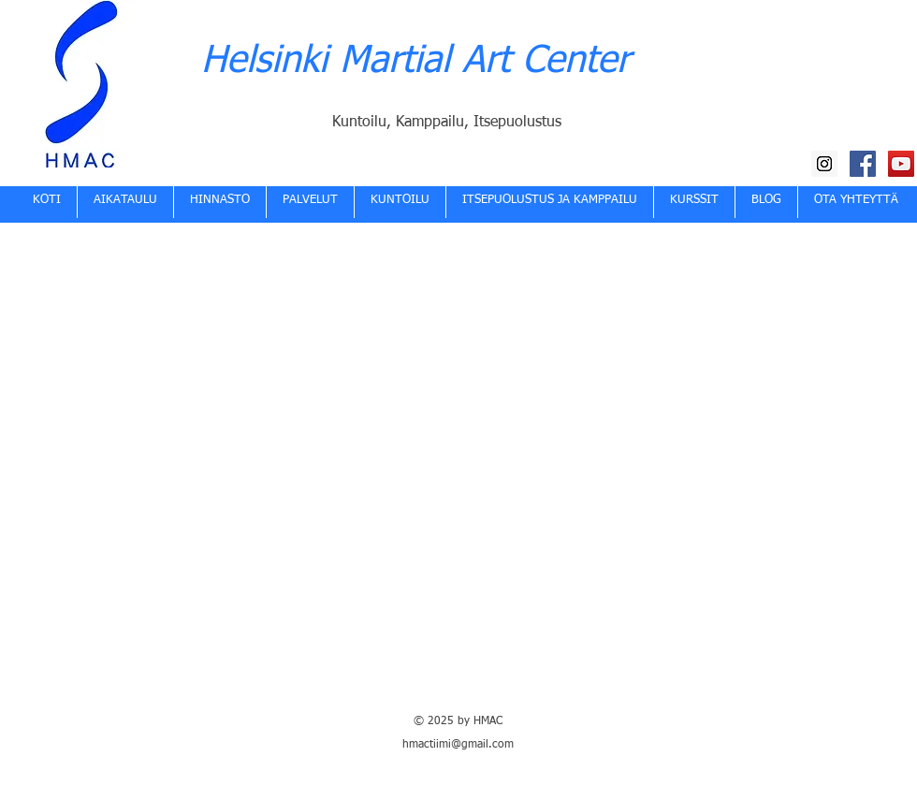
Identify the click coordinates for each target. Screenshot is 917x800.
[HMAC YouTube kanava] (901, 164)
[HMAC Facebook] (863, 164)
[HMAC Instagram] (824, 164)
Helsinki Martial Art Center (415, 61)
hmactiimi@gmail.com (458, 744)
